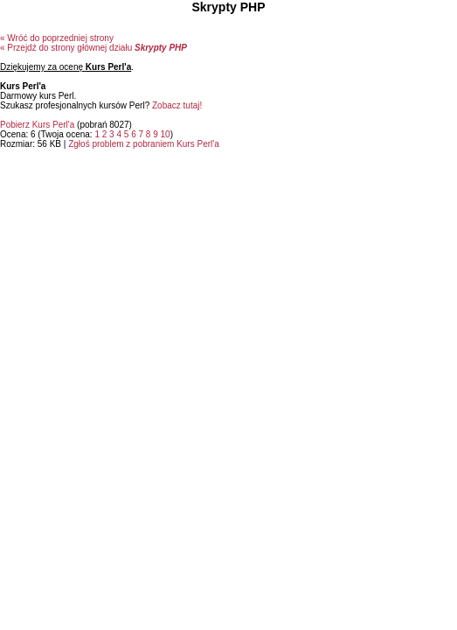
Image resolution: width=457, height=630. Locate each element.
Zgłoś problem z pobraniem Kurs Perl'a (143, 144)
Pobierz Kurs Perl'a (37, 125)
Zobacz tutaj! (177, 105)
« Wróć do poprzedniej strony (57, 38)
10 (165, 134)
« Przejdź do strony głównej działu (93, 47)
